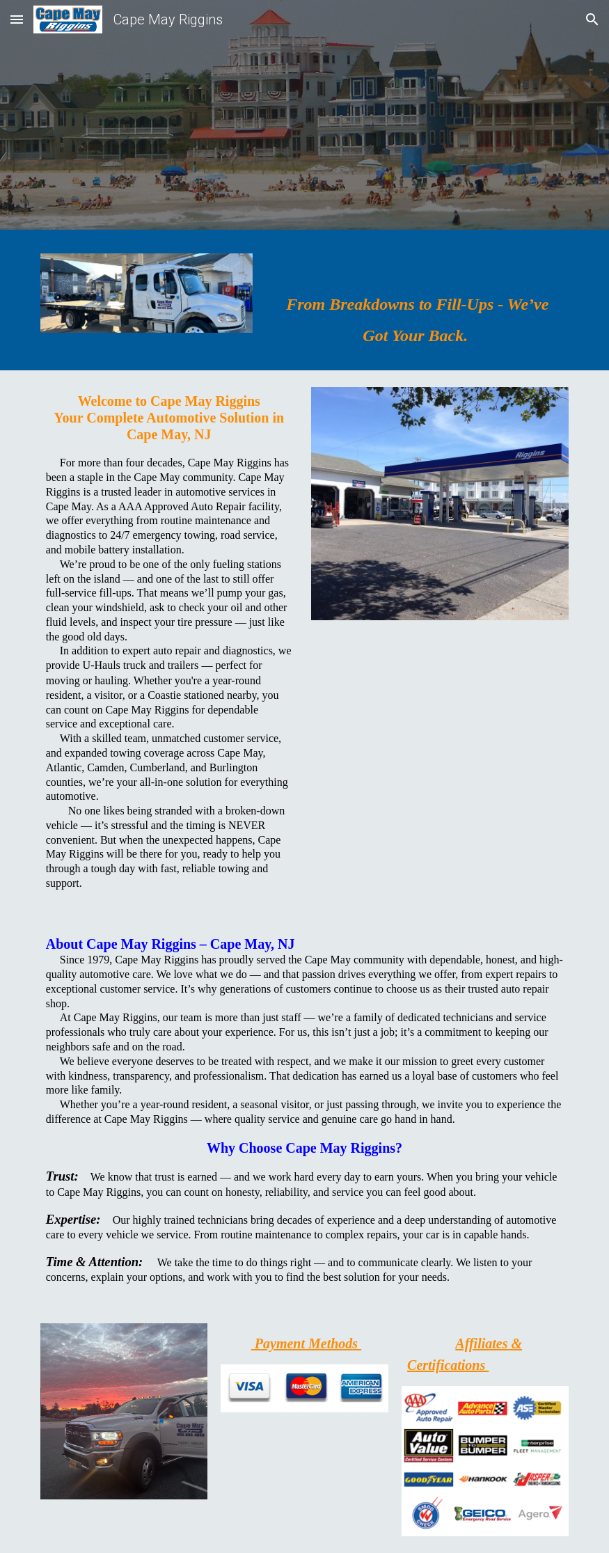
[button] (16, 19)
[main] (417, 303)
